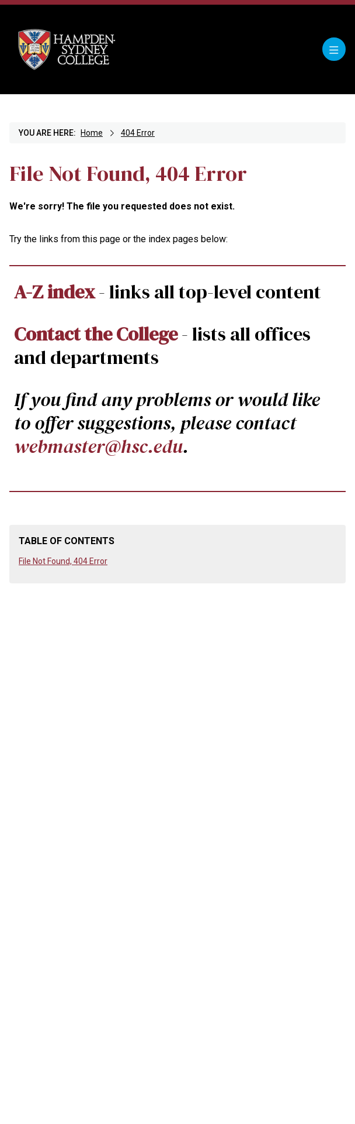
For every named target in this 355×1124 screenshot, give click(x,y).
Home (92, 133)
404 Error (138, 133)
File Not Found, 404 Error (63, 561)
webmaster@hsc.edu (98, 446)
